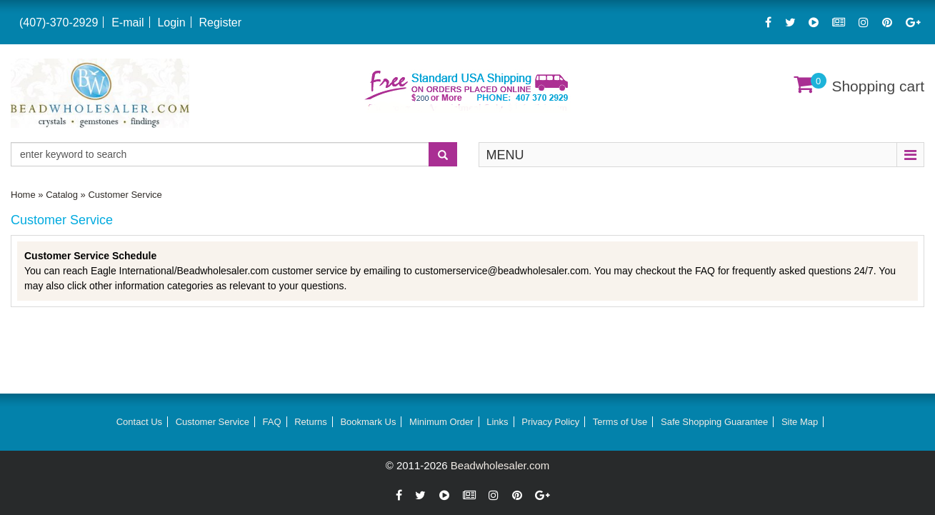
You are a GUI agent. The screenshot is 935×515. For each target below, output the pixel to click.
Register (220, 22)
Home (23, 194)
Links (497, 421)
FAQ (272, 421)
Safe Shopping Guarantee (714, 421)
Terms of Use (620, 421)
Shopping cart (877, 86)
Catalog (62, 194)
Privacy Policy (550, 421)
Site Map (799, 421)
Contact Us (139, 421)
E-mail (127, 22)
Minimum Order (441, 421)
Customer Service (124, 194)
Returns (310, 421)
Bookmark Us (368, 421)
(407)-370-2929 (58, 22)
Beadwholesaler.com (500, 465)
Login (171, 22)
